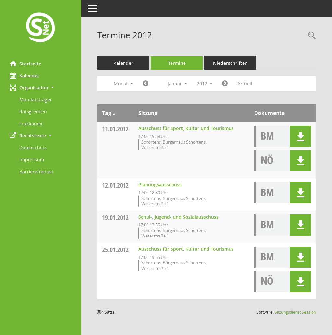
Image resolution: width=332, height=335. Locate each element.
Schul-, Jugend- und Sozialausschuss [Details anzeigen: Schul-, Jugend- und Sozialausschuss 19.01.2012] (178, 217)
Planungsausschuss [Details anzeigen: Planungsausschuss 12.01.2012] (160, 184)
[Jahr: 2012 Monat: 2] (224, 83)
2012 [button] (204, 83)
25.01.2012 (115, 249)
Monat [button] (123, 83)
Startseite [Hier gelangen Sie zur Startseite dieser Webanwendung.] (25, 63)
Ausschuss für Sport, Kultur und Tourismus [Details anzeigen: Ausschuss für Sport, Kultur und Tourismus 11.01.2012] (186, 128)
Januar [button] (177, 83)
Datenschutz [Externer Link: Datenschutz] (33, 147)
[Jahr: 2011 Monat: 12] (145, 83)
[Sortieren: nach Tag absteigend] (114, 113)
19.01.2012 (115, 217)
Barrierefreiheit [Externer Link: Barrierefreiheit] (36, 171)
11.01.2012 (115, 128)
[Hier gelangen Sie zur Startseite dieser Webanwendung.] (40, 28)
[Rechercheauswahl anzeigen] (310, 35)
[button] (40, 88)
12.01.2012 (115, 185)
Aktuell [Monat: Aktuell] (244, 83)
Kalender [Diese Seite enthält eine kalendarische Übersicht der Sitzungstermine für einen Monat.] (24, 75)
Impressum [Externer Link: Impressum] (31, 159)
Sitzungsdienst (295, 312)
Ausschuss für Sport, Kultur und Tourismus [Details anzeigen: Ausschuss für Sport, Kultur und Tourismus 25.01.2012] (186, 249)
